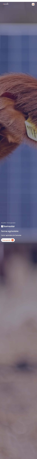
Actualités (3, 222)
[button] (33, 4)
